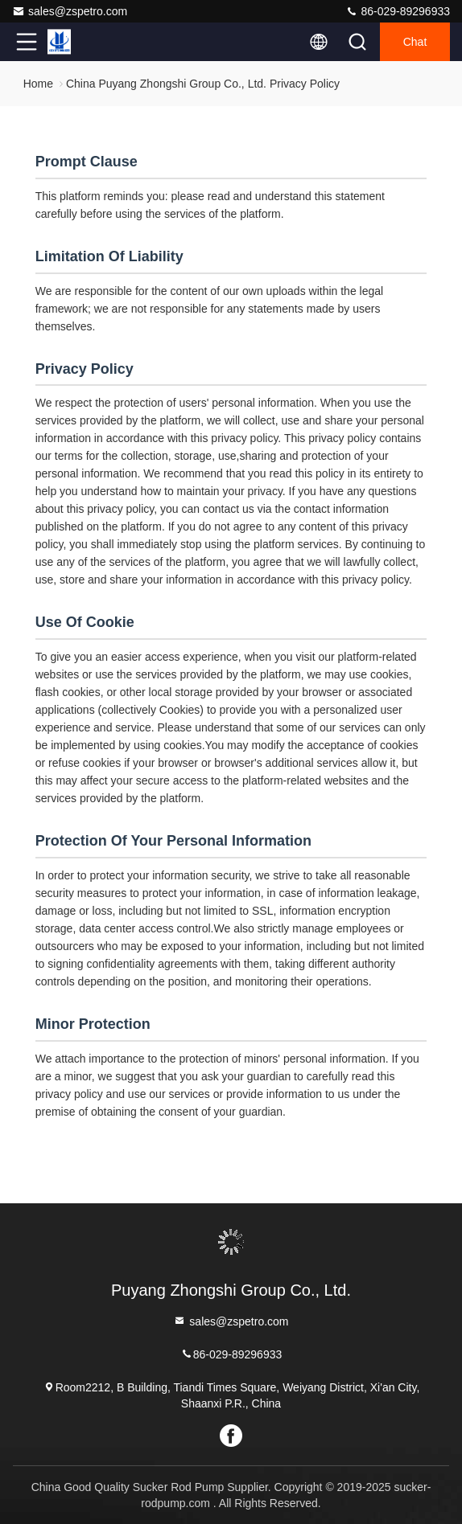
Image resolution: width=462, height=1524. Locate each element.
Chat (415, 41)
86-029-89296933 (397, 11)
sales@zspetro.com (69, 11)
